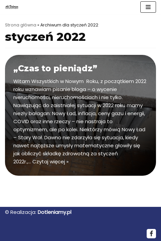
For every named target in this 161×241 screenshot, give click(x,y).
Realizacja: (23, 212)
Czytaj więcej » (50, 161)
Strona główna (20, 25)
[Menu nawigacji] (148, 7)
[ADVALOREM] (13, 7)
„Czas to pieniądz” (55, 68)
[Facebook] (151, 233)
